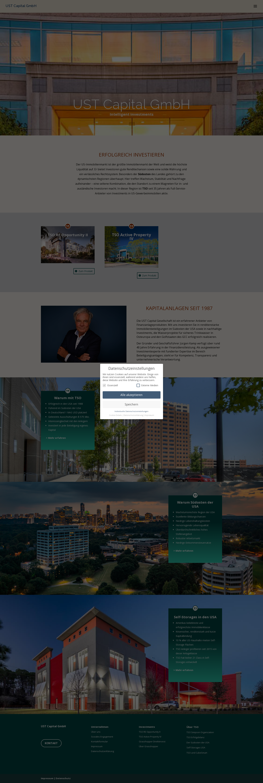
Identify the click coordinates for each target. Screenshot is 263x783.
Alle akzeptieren (131, 394)
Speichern (131, 404)
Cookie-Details (115, 414)
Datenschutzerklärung (133, 414)
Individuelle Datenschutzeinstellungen (131, 410)
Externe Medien (147, 384)
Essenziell (110, 384)
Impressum (149, 414)
